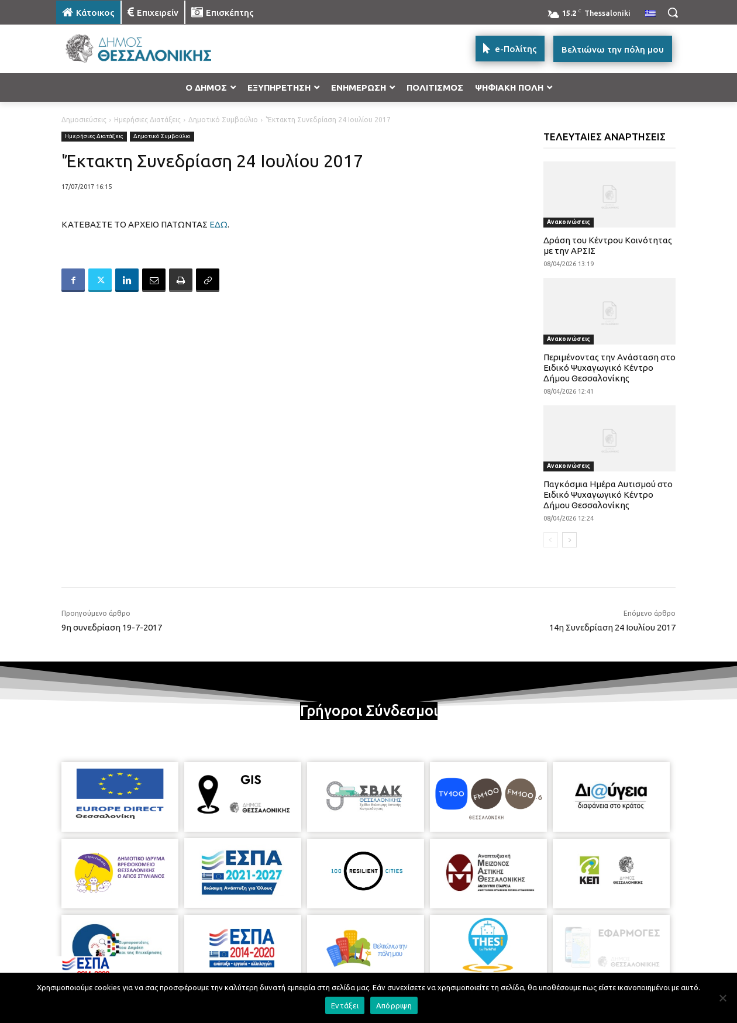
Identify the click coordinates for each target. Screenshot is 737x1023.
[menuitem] (650, 14)
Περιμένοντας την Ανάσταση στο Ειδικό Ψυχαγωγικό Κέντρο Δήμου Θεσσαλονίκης (609, 367)
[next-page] (569, 539)
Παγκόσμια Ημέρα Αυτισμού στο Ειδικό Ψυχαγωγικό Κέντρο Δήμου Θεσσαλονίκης (608, 494)
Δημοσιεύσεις (83, 119)
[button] (672, 12)
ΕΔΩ (218, 224)
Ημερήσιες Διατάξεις (147, 119)
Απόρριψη (394, 1005)
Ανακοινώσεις (568, 222)
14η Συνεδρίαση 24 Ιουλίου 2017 (612, 627)
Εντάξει (345, 1005)
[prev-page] (550, 539)
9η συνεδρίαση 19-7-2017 (111, 627)
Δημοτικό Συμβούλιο (223, 119)
